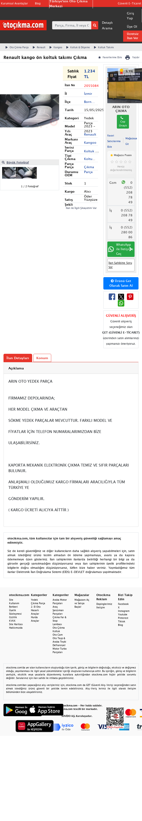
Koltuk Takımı (104, 47)
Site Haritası (16, 624)
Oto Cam (58, 634)
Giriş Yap (130, 15)
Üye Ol (132, 26)
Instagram (123, 611)
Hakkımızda (16, 627)
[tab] (71, 368)
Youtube (122, 614)
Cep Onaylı (123, 121)
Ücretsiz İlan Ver (133, 36)
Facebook (123, 604)
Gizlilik (13, 617)
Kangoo (56, 47)
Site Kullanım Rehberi (14, 603)
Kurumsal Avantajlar (14, 3)
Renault (39, 47)
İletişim (100, 607)
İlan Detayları (18, 358)
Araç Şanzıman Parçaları (58, 610)
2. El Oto (36, 606)
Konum (42, 358)
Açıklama (16, 368)
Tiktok (121, 621)
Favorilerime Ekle (110, 57)
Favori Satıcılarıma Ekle (114, 141)
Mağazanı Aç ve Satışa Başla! (81, 603)
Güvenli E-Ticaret (129, 3)
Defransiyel (59, 645)
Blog (38, 3)
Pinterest (123, 618)
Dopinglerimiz (104, 604)
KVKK (12, 620)
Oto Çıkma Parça (17, 47)
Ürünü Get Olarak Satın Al (121, 283)
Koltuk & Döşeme (78, 47)
